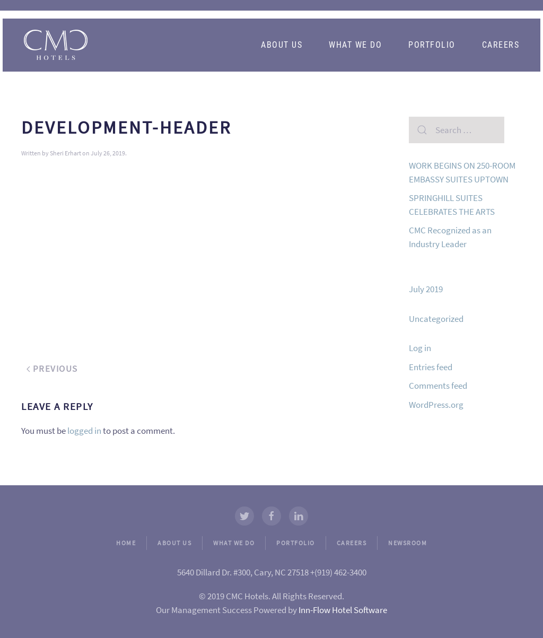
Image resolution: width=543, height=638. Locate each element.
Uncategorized (436, 319)
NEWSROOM (407, 543)
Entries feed (430, 367)
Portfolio (432, 45)
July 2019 (426, 289)
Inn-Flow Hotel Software (343, 610)
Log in (420, 348)
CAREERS (352, 543)
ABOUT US (174, 543)
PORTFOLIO (295, 543)
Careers (501, 45)
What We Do (355, 45)
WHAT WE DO (234, 543)
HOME (126, 543)
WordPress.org (436, 404)
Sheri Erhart (65, 153)
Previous (52, 368)
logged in (84, 430)
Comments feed (438, 385)
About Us (281, 45)
